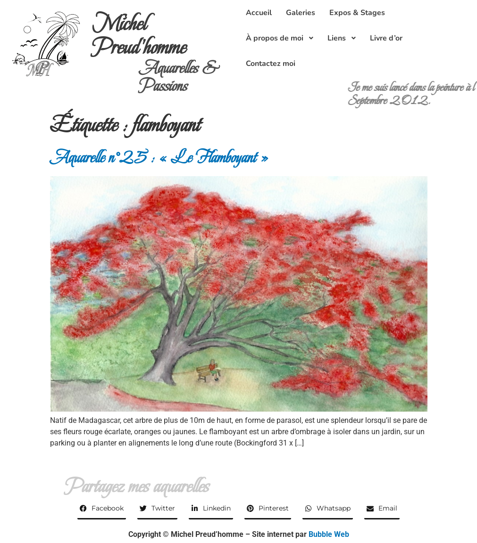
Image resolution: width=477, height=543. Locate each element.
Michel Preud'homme (139, 35)
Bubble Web (329, 534)
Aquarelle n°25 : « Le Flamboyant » (159, 158)
